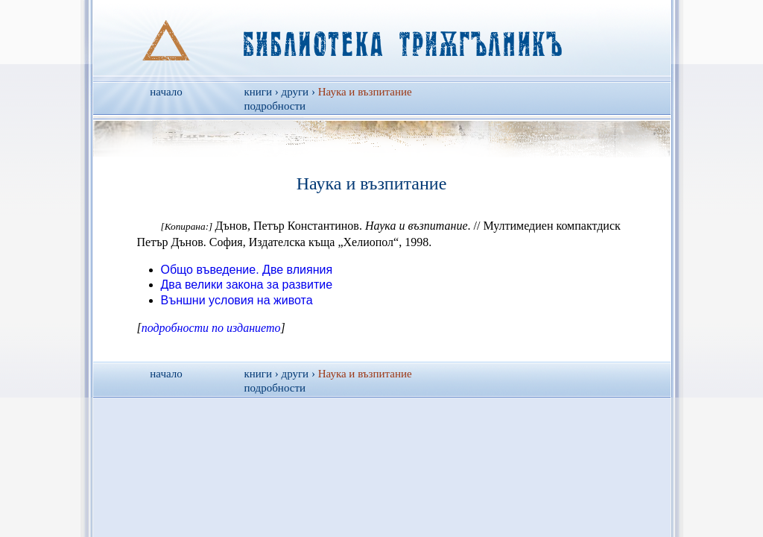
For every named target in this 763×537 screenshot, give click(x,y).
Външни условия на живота (237, 300)
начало (166, 92)
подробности (275, 106)
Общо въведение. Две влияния (247, 269)
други (295, 92)
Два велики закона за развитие (247, 284)
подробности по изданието (211, 327)
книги (258, 92)
